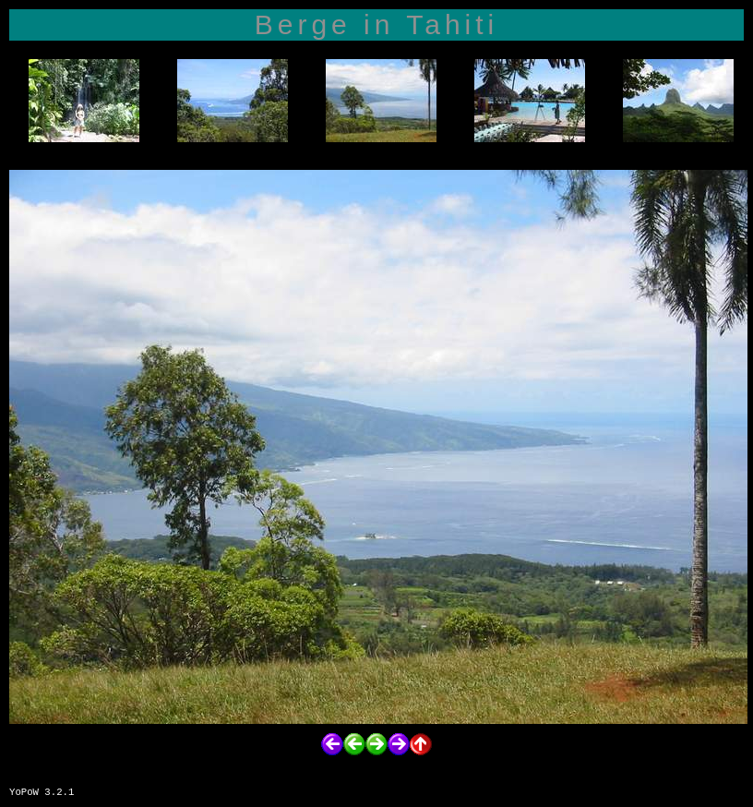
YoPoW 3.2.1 (41, 792)
